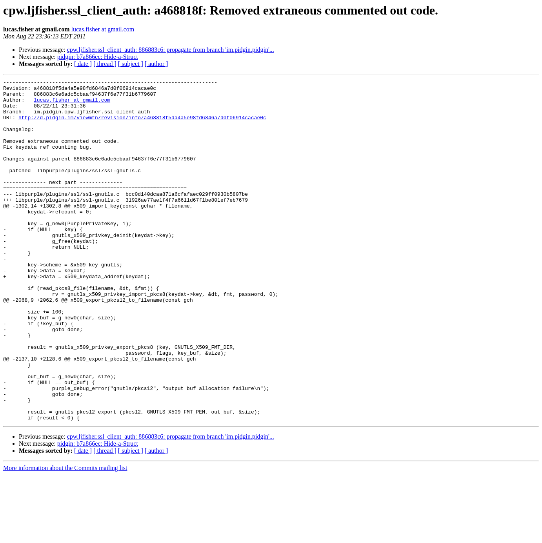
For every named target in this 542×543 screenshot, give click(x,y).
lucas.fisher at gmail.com (102, 29)
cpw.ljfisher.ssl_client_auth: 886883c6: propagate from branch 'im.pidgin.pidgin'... (170, 49)
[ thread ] (104, 63)
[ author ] (156, 63)
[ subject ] (130, 63)
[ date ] (83, 63)
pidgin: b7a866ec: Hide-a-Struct (97, 56)
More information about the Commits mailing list (65, 536)
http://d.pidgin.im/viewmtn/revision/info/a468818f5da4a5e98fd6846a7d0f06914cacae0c (142, 125)
